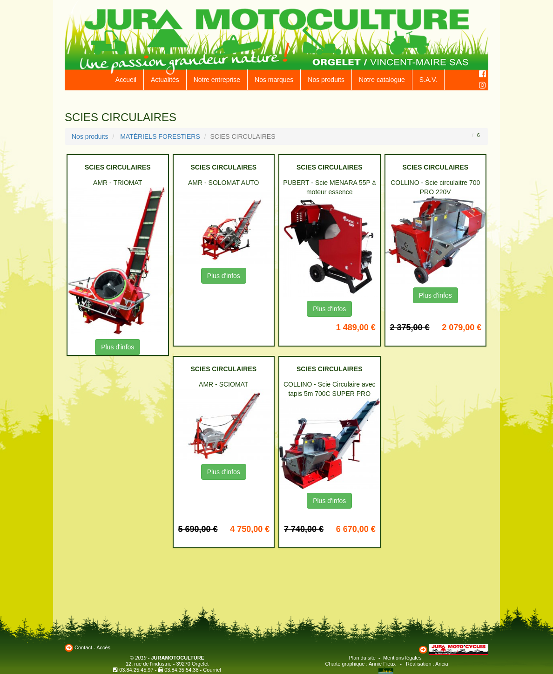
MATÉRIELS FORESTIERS (160, 136)
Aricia (441, 664)
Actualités (165, 79)
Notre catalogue (382, 79)
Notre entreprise (217, 79)
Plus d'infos (117, 347)
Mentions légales (402, 657)
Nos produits (326, 79)
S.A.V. (428, 79)
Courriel (212, 670)
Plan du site (362, 657)
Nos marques (274, 79)
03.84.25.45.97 (136, 670)
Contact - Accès (92, 647)
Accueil (125, 79)
